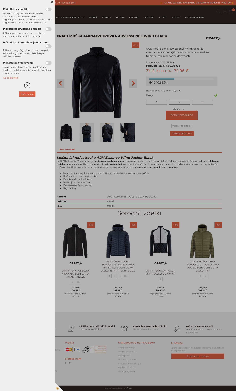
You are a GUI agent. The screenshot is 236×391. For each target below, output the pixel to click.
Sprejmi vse (27, 94)
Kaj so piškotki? (11, 77)
